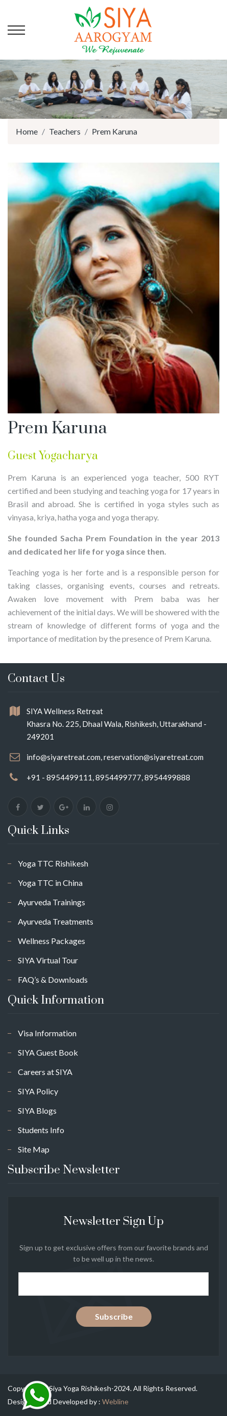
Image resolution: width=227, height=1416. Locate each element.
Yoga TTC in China (50, 882)
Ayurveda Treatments (55, 921)
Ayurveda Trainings (51, 902)
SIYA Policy (38, 1091)
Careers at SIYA (45, 1072)
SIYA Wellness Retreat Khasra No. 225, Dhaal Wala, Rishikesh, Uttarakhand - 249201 (117, 723)
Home (27, 131)
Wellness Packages (51, 941)
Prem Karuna (114, 131)
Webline (115, 1401)
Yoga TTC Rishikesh (53, 863)
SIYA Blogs (37, 1110)
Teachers (65, 131)
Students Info (41, 1130)
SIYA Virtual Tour (48, 960)
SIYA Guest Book (48, 1052)
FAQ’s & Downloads (53, 979)
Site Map (33, 1149)
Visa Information (47, 1033)
